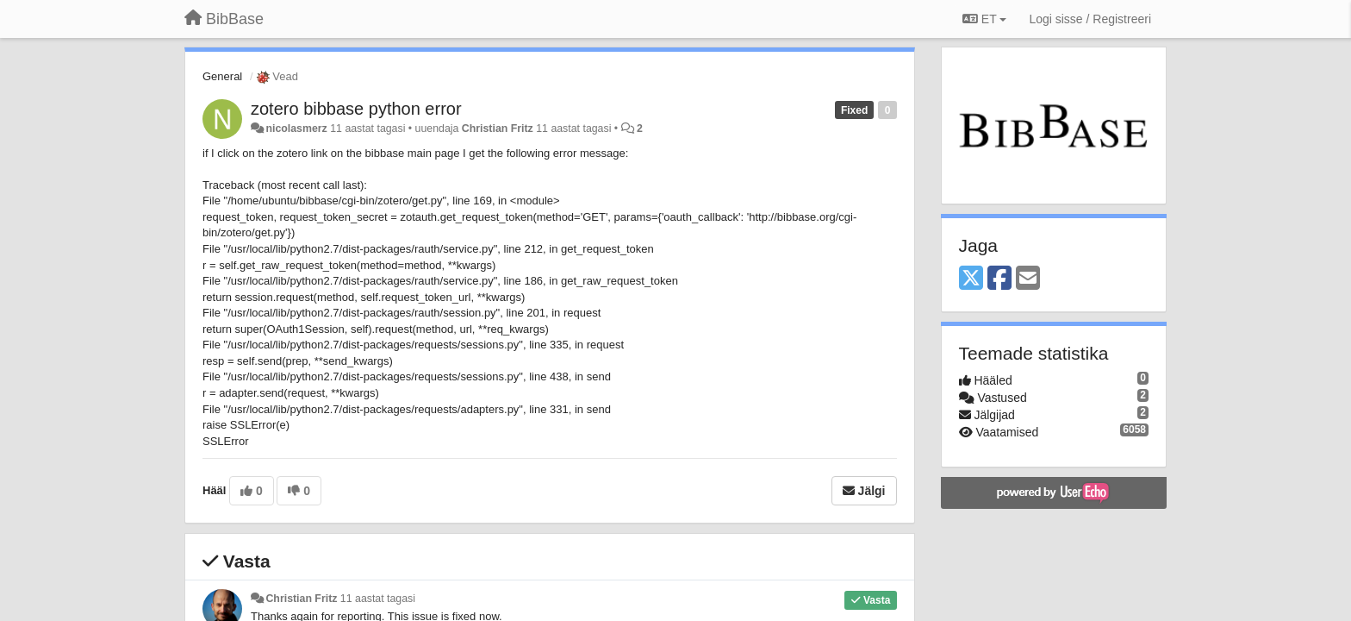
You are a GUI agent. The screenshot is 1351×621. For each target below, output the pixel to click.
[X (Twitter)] (971, 279)
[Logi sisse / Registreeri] (1090, 19)
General (222, 76)
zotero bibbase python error (356, 108)
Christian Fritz (497, 128)
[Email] (1028, 279)
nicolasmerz (296, 128)
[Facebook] (999, 279)
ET (984, 19)
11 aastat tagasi (377, 599)
